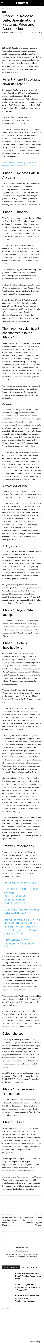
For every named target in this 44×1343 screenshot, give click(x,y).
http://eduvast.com (22, 1273)
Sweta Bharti (8, 33)
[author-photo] (22, 1258)
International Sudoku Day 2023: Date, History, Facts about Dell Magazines (12, 1243)
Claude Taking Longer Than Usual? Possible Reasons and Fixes (28, 1298)
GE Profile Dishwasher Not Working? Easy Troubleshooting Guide (27, 1320)
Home (4, 8)
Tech (10, 8)
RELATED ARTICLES (11, 1289)
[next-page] (7, 1329)
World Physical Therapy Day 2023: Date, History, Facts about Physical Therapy (32, 1243)
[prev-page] (3, 1329)
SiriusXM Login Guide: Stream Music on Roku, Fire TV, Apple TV (27, 1309)
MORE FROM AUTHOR (29, 1289)
